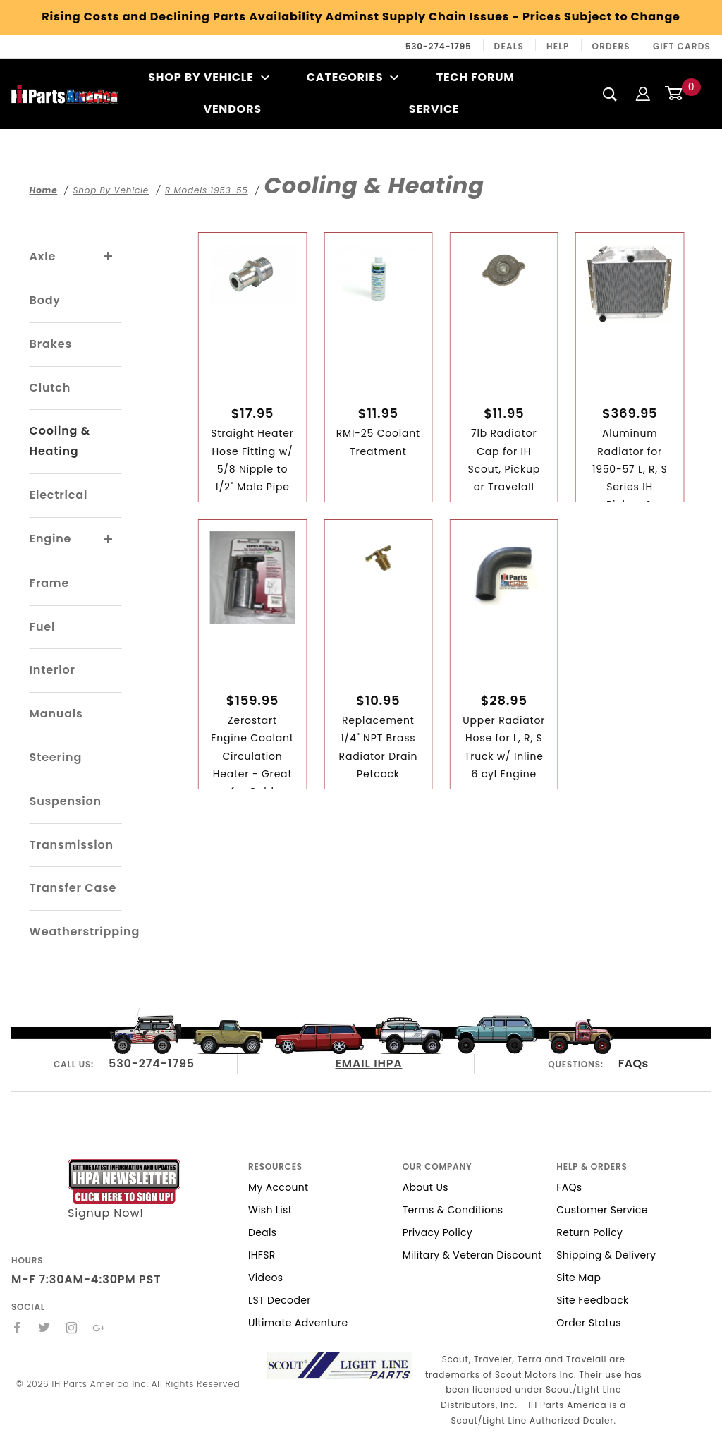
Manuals (56, 713)
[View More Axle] (108, 256)
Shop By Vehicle (208, 77)
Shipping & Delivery (606, 1255)
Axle (43, 256)
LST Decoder (279, 1300)
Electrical (59, 495)
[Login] (643, 93)
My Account (278, 1187)
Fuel (43, 627)
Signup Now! (124, 1190)
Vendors (232, 109)
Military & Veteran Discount (472, 1255)
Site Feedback (592, 1300)
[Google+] (99, 1327)
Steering (56, 757)
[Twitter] (44, 1327)
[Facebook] (17, 1327)
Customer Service (601, 1210)
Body (45, 300)
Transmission (72, 845)
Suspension (66, 801)
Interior (52, 670)
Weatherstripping (85, 931)
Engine (51, 539)
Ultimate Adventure (298, 1323)
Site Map (578, 1278)
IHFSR (262, 1255)
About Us (425, 1187)
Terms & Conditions (453, 1210)
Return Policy (589, 1232)
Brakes (51, 344)
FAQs (633, 1063)
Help (558, 46)
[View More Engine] (108, 539)
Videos (265, 1278)
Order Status (588, 1323)
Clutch (50, 388)
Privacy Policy (437, 1232)
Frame (49, 583)
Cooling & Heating (60, 441)
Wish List (270, 1210)
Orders (611, 46)
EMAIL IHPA (369, 1063)
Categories (353, 77)
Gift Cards (682, 46)
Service (434, 109)
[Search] (610, 94)
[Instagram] (72, 1327)
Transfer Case (73, 888)
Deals (509, 46)
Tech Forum (475, 77)
